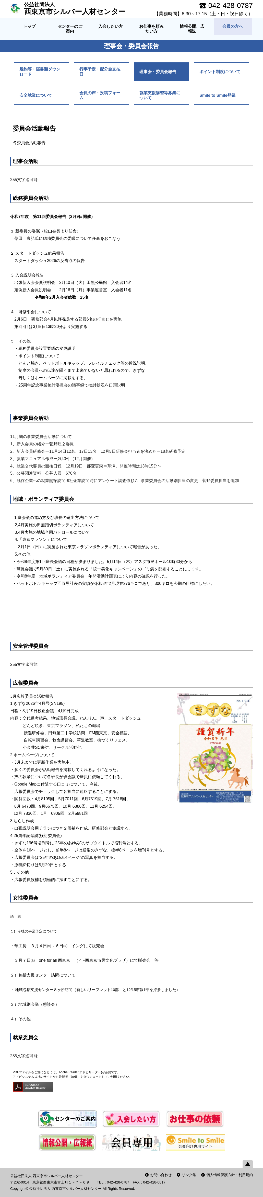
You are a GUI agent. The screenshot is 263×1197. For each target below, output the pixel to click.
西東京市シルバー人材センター (75, 8)
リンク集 (189, 1175)
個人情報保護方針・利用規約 (229, 1175)
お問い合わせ (161, 1175)
